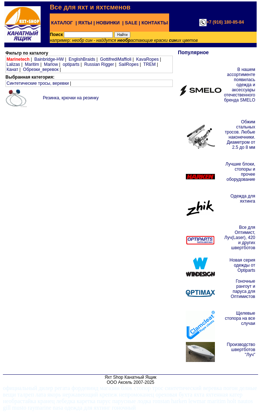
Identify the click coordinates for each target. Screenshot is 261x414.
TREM (149, 64)
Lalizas (13, 64)
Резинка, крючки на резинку (71, 97)
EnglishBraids (82, 59)
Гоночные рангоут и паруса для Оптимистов (243, 289)
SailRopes (129, 64)
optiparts (71, 64)
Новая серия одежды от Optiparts (242, 265)
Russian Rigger (99, 64)
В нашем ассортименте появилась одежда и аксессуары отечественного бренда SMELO (239, 85)
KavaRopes (147, 59)
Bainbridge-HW (49, 59)
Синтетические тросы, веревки (38, 83)
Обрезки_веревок (40, 69)
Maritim (32, 64)
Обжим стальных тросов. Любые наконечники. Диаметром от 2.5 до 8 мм (240, 134)
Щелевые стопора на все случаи (240, 318)
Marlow (51, 64)
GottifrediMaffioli (115, 59)
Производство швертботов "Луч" (241, 349)
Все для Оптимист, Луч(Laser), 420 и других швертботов (239, 237)
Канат (12, 69)
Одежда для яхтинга (243, 199)
